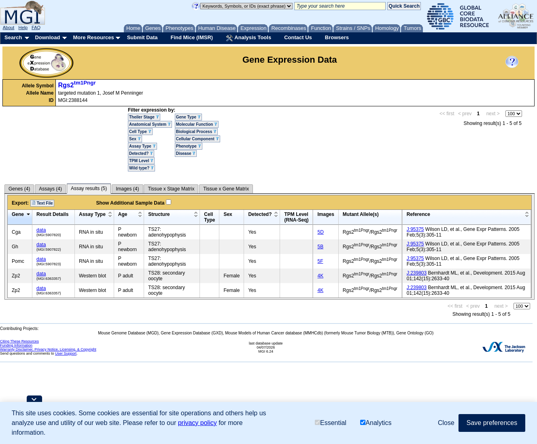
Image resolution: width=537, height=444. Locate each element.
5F (320, 261)
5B (320, 246)
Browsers (337, 37)
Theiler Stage (144, 117)
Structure (159, 214)
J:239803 (417, 273)
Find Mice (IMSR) (191, 37)
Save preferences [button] (492, 422)
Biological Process (196, 131)
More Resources (93, 37)
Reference (418, 214)
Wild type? (141, 168)
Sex (135, 139)
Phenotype (188, 146)
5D (320, 232)
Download (47, 37)
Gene (18, 214)
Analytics (375, 422)
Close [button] (446, 422)
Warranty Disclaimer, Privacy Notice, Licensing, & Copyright (48, 349)
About (9, 27)
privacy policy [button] (197, 422)
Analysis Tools (248, 38)
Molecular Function (196, 124)
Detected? (141, 153)
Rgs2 (77, 85)
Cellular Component (197, 139)
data (41, 230)
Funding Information (16, 345)
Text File (42, 203)
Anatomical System (150, 124)
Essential (330, 422)
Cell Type (140, 131)
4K (320, 276)
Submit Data (142, 37)
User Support (65, 353)
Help (23, 27)
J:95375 (415, 229)
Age (122, 214)
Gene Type (188, 117)
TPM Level (141, 161)
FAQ (36, 27)
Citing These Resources (19, 341)
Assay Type (142, 146)
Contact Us (298, 37)
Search (13, 37)
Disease (186, 153)
